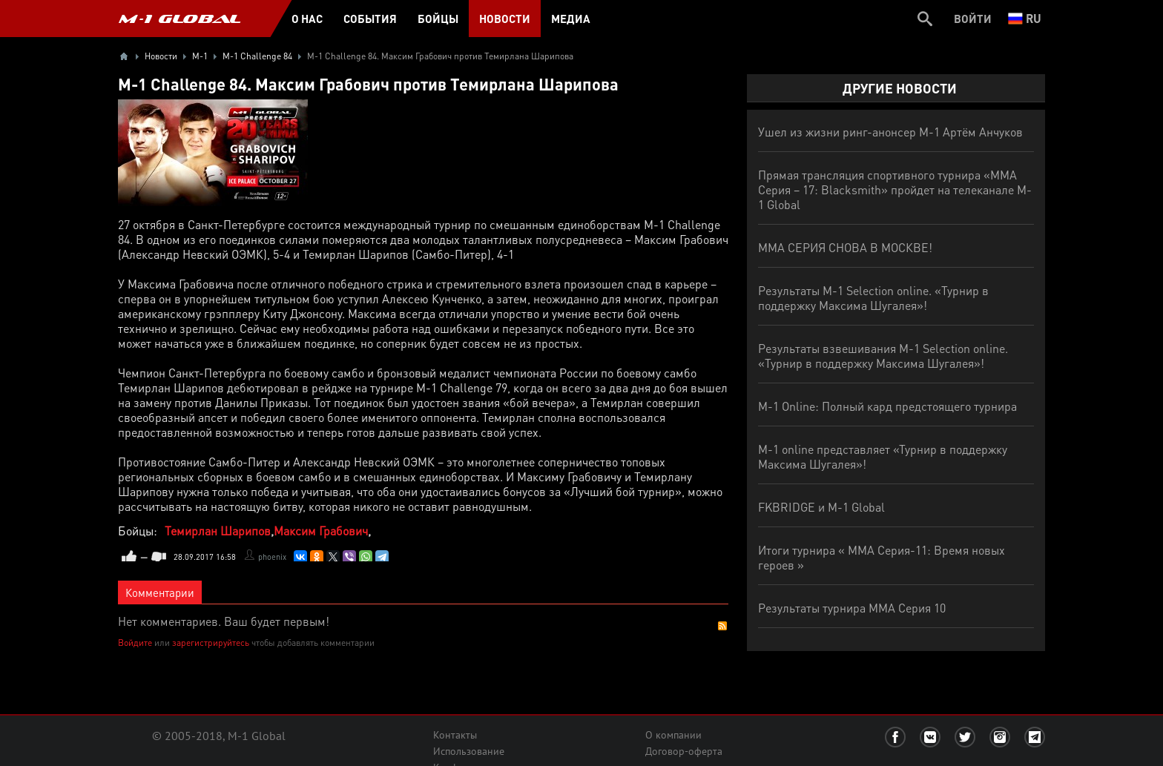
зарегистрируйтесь (210, 642)
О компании (673, 735)
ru (1024, 18)
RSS (722, 626)
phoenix (272, 557)
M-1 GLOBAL (179, 18)
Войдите (135, 642)
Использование (468, 751)
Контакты (455, 735)
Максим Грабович (321, 530)
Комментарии (159, 592)
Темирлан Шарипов (218, 530)
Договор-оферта (683, 751)
